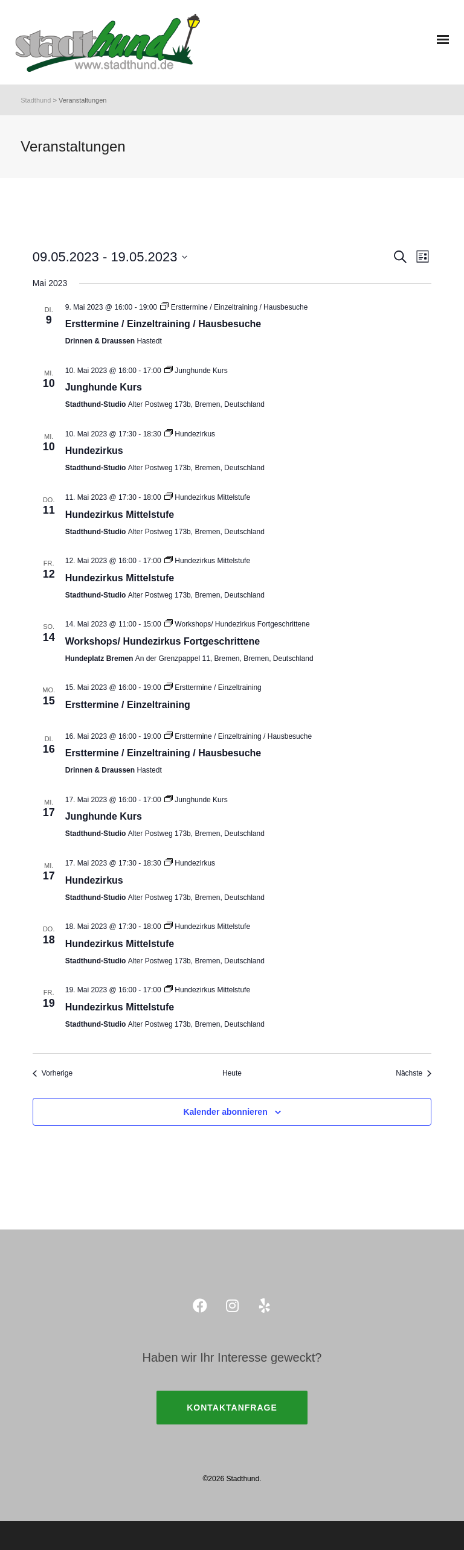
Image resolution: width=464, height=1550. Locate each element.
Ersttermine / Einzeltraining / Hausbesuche (163, 324)
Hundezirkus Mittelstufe (119, 514)
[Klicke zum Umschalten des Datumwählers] (110, 257)
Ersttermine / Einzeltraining (127, 705)
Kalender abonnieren (225, 1112)
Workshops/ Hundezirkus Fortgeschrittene (162, 641)
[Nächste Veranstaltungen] (413, 1073)
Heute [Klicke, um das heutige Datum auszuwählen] (232, 1073)
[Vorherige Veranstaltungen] (52, 1073)
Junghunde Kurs (103, 387)
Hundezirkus (94, 450)
